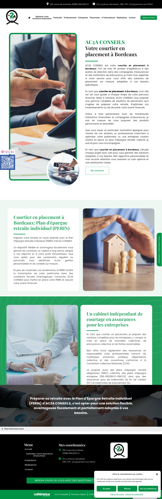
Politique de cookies (117, 494)
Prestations (30, 460)
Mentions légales (78, 494)
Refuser (127, 489)
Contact (132, 18)
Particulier (57, 18)
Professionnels (70, 18)
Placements (95, 18)
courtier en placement (111, 91)
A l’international (108, 18)
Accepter (106, 489)
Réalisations (122, 18)
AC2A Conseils (61, 494)
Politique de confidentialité (134, 494)
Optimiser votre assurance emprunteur (42, 17)
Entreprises (83, 18)
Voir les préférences (148, 489)
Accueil (28, 449)
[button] (157, 474)
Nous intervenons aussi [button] (12, 429)
